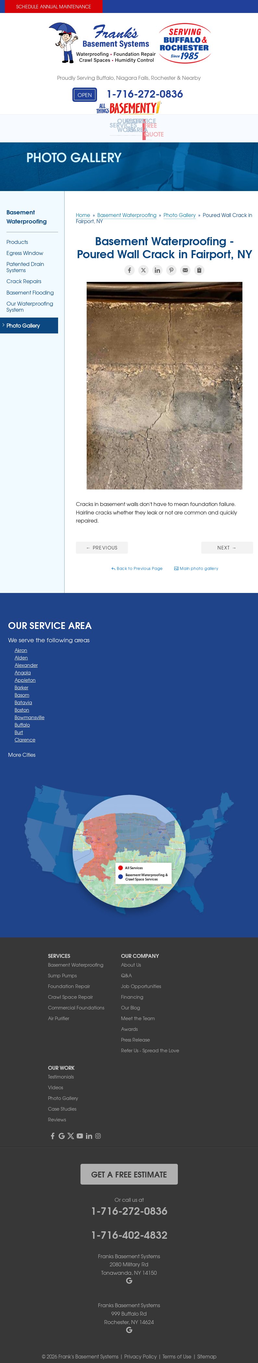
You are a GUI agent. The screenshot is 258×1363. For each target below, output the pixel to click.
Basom (22, 688)
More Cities (21, 748)
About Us (131, 958)
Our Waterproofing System (29, 300)
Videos (55, 1080)
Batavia (23, 696)
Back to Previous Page (137, 562)
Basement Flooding (30, 286)
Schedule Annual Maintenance (53, 6)
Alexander (26, 658)
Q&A (126, 968)
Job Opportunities (141, 979)
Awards (129, 1022)
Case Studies (62, 1102)
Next (227, 540)
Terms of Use (177, 1350)
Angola (23, 666)
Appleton (25, 673)
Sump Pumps (62, 968)
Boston (22, 703)
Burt (19, 725)
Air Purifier (58, 1011)
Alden (21, 651)
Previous (102, 540)
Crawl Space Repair (70, 990)
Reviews (57, 1112)
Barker (21, 681)
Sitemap (206, 1350)
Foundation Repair (69, 979)
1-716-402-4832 (129, 1227)
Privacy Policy (140, 1350)
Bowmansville (29, 710)
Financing (132, 990)
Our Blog (130, 1000)
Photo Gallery (23, 319)
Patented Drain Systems (25, 260)
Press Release (135, 1033)
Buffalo (22, 718)
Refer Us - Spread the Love (150, 1043)
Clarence (25, 733)
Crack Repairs (23, 274)
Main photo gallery (196, 562)
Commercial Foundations (76, 1000)
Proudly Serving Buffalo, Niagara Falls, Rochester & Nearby (129, 77)
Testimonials (61, 1070)
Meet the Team (138, 1011)
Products (17, 235)
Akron (21, 643)
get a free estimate (129, 1167)
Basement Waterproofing (26, 209)
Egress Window (24, 246)
